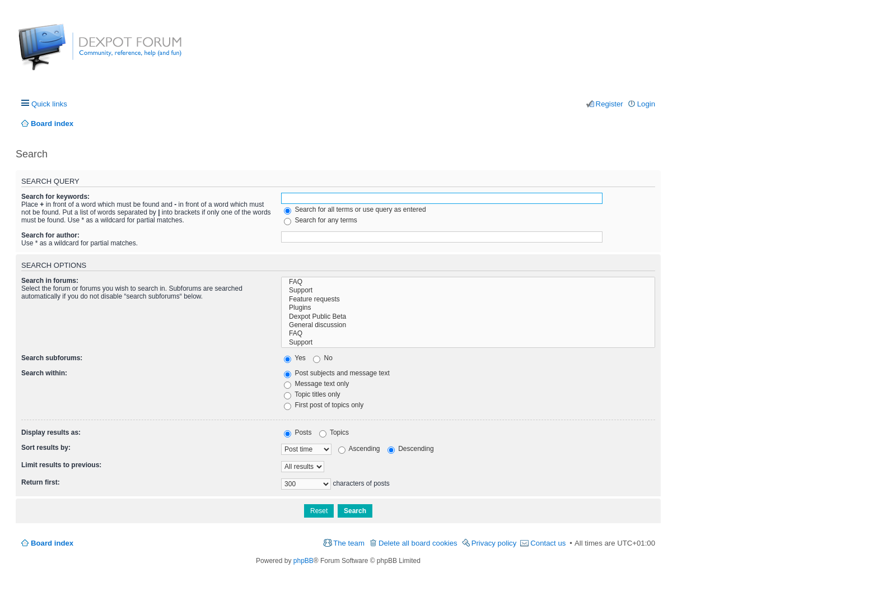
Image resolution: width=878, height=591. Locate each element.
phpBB (303, 561)
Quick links (49, 104)
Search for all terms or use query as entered (355, 209)
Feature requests (468, 299)
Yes (295, 358)
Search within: (44, 373)
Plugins (468, 308)
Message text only (316, 384)
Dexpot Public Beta (468, 317)
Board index (52, 543)
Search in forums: (49, 281)
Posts (297, 432)
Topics (334, 432)
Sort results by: (46, 448)
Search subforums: (51, 358)
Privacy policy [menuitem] (494, 543)
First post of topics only (323, 405)
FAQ (468, 282)
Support (468, 290)
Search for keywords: (55, 197)
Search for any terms (320, 220)
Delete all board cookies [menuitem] (418, 543)
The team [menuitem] (349, 543)
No (323, 358)
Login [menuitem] (646, 104)
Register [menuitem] (609, 104)
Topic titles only (312, 394)
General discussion (468, 325)
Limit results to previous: (61, 465)
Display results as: (51, 432)
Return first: (40, 482)
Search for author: (50, 235)
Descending (410, 449)
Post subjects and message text (337, 373)
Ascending (359, 449)
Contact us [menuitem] (548, 543)
